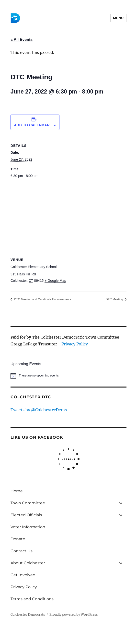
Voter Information (28, 527)
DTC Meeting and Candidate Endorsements (42, 299)
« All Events (22, 39)
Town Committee (28, 503)
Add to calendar (32, 125)
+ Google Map (55, 281)
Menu (118, 18)
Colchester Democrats (28, 614)
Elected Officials (26, 515)
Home (17, 491)
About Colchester (28, 563)
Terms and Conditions (32, 599)
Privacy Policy (74, 343)
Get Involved (23, 575)
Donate (18, 539)
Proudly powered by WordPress (73, 614)
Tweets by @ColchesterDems (39, 409)
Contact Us (22, 551)
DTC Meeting (115, 299)
